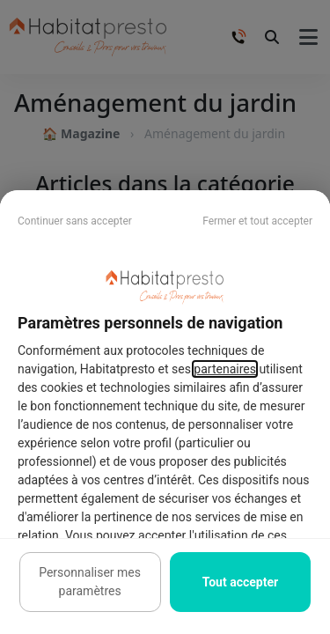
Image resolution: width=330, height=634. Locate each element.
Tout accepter (240, 582)
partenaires (225, 369)
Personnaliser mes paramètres (90, 581)
